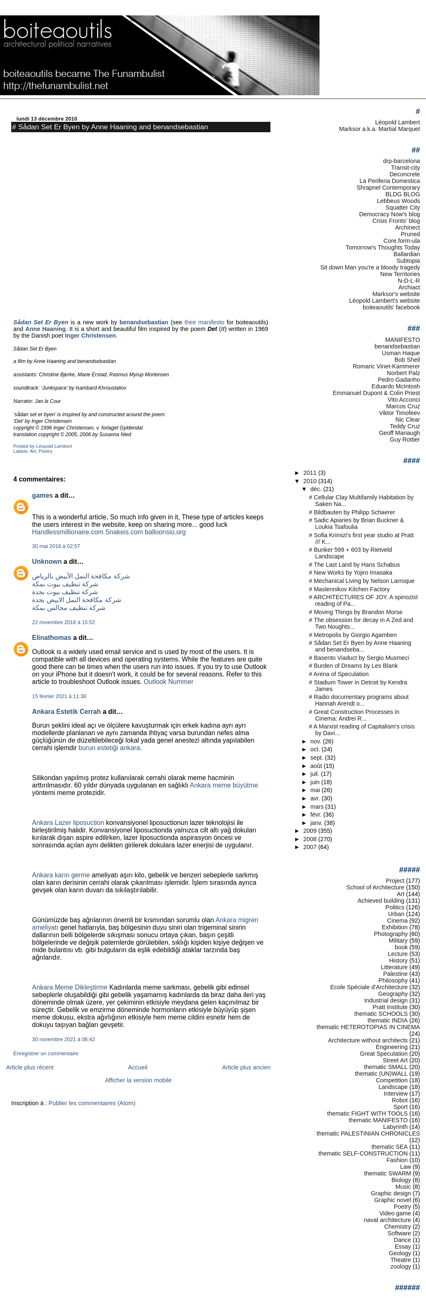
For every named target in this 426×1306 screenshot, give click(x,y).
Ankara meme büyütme (224, 785)
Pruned (410, 234)
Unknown (47, 561)
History (398, 960)
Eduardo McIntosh (396, 386)
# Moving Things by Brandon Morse (356, 612)
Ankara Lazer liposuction (68, 822)
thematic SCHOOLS (381, 1013)
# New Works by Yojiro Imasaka (351, 572)
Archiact (409, 287)
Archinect (407, 227)
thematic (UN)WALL (381, 1073)
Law (405, 1166)
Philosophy (393, 980)
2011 (310, 472)
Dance (402, 1240)
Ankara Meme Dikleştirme (69, 987)
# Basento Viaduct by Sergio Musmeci (359, 657)
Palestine (395, 973)
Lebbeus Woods (398, 201)
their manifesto (204, 322)
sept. (317, 757)
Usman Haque (401, 353)
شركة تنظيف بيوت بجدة (65, 591)
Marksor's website (396, 294)
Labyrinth (395, 1126)
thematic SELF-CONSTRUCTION (363, 1153)
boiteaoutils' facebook (391, 307)
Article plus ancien (246, 1067)
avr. (316, 798)
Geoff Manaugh (399, 433)
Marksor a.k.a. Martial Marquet (379, 129)
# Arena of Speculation (339, 674)
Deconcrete (404, 174)
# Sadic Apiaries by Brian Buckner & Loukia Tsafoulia (356, 523)
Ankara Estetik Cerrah (66, 711)
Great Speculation (384, 1053)
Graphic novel (392, 1200)
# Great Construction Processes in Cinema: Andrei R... (354, 715)
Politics (395, 907)
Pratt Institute (390, 1007)
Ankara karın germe (61, 875)
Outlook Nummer (168, 681)
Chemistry (397, 1226)
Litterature (394, 967)
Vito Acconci (404, 399)
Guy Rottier (405, 439)
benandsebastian (397, 346)
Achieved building (381, 900)
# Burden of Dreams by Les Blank (353, 665)
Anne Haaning (45, 329)
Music (403, 1186)
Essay (403, 1246)
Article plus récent (29, 1067)
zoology (401, 1266)
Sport (401, 1107)
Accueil (137, 1067)
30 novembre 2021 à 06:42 (63, 1039)
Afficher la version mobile (138, 1080)
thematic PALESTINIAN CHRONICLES (368, 1133)
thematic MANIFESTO (378, 1120)
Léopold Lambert (397, 122)
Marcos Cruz (403, 406)
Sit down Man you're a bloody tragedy (370, 267)
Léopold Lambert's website (384, 300)
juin (315, 782)
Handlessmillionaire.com (68, 532)
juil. (315, 773)
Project (395, 880)
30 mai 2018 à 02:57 (56, 546)
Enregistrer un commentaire (45, 1054)
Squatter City (403, 207)
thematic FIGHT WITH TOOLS (367, 1113)
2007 (310, 847)
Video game (395, 1213)
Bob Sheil (407, 359)
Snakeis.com (124, 532)
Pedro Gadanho (399, 379)
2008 (310, 839)
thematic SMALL (386, 1067)
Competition (392, 1080)
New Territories (400, 274)
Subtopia (408, 260)
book (401, 947)
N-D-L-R (409, 280)
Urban (396, 914)
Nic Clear (408, 419)
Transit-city (405, 167)
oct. (316, 749)
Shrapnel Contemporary (388, 187)
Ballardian (407, 254)
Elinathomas (51, 637)
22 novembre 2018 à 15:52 (63, 622)
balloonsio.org (165, 532)
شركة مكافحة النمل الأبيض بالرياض (81, 576)
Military (398, 940)
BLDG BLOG (403, 194)
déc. (316, 489)
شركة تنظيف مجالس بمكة (68, 607)
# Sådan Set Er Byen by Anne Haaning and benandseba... (360, 646)
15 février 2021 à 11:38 (59, 696)
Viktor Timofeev (399, 413)
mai (316, 790)
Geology (400, 1253)
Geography (393, 993)
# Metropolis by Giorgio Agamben (353, 635)
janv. (317, 823)
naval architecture (387, 1220)
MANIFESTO (402, 339)
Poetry (45, 451)
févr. (316, 814)
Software (399, 1233)
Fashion (397, 1160)
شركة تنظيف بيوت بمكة (65, 584)
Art (33, 451)
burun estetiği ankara (109, 747)
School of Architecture (375, 887)
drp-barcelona (401, 161)
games (42, 495)
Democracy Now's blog (389, 214)
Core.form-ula (402, 240)
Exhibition (395, 927)
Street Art (395, 1060)
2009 (310, 830)
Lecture (398, 953)
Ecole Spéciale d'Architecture (369, 987)
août (317, 766)
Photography (391, 934)
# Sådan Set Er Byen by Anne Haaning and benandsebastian (110, 127)
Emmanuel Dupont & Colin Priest (376, 393)
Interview (396, 1093)
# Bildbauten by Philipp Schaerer (352, 512)
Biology (401, 1180)
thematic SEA (390, 1146)
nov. (316, 741)
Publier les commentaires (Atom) (92, 1103)
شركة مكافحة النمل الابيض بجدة (76, 599)
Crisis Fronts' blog (396, 220)
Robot (400, 1100)
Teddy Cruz (405, 426)
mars (317, 806)
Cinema (397, 920)
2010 (310, 481)
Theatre (401, 1260)
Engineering (392, 1047)
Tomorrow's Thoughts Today (383, 247)
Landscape (393, 1087)
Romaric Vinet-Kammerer (386, 366)
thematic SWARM (387, 1173)
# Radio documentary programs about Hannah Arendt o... (359, 700)
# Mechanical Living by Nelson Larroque (362, 581)
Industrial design (386, 1000)
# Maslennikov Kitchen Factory (349, 589)
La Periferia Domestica (389, 181)
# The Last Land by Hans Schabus (354, 564)
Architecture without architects (368, 1040)
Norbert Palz (403, 373)
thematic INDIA (388, 1020)
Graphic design (391, 1193)
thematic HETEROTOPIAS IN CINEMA (368, 1027)
